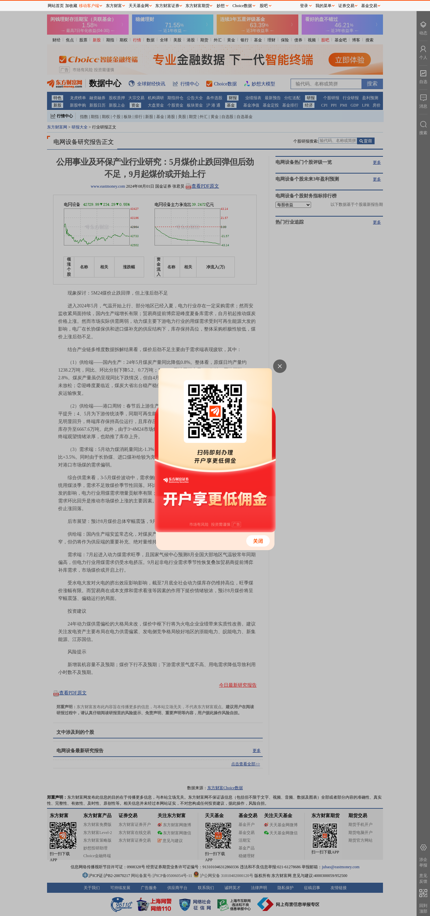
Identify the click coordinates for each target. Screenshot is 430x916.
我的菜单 (323, 5)
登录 (304, 5)
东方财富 (114, 5)
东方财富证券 (167, 5)
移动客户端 (89, 5)
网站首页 (56, 5)
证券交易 (346, 5)
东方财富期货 (197, 5)
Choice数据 (242, 5)
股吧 (264, 5)
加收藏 (71, 5)
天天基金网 (139, 5)
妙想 (221, 5)
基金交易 (369, 5)
